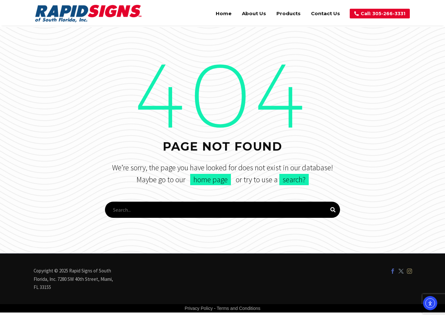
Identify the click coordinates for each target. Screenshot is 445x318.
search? (294, 180)
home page (210, 180)
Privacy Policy (199, 308)
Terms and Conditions (238, 308)
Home (224, 13)
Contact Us (325, 13)
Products (288, 13)
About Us (254, 13)
